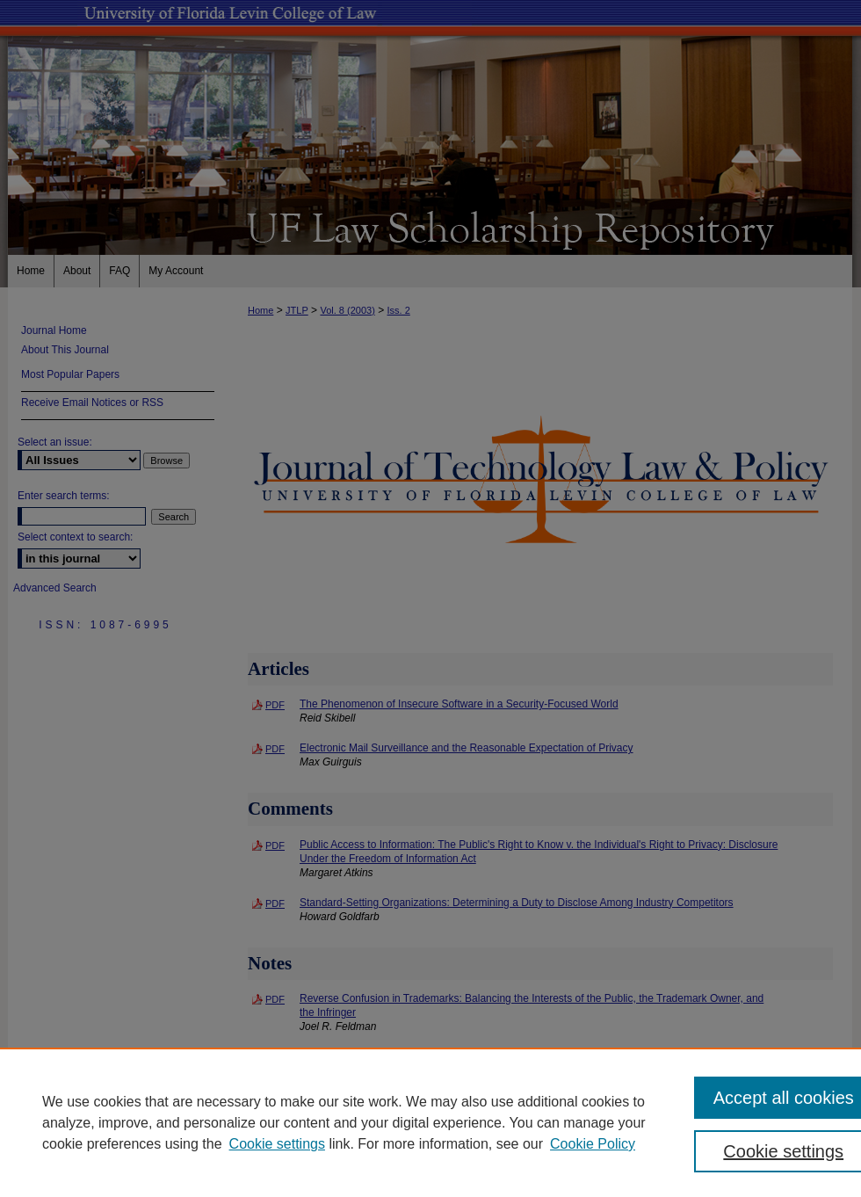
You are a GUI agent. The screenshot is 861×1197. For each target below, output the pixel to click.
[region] (430, 1122)
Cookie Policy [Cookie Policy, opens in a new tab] (592, 1143)
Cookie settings (277, 1143)
